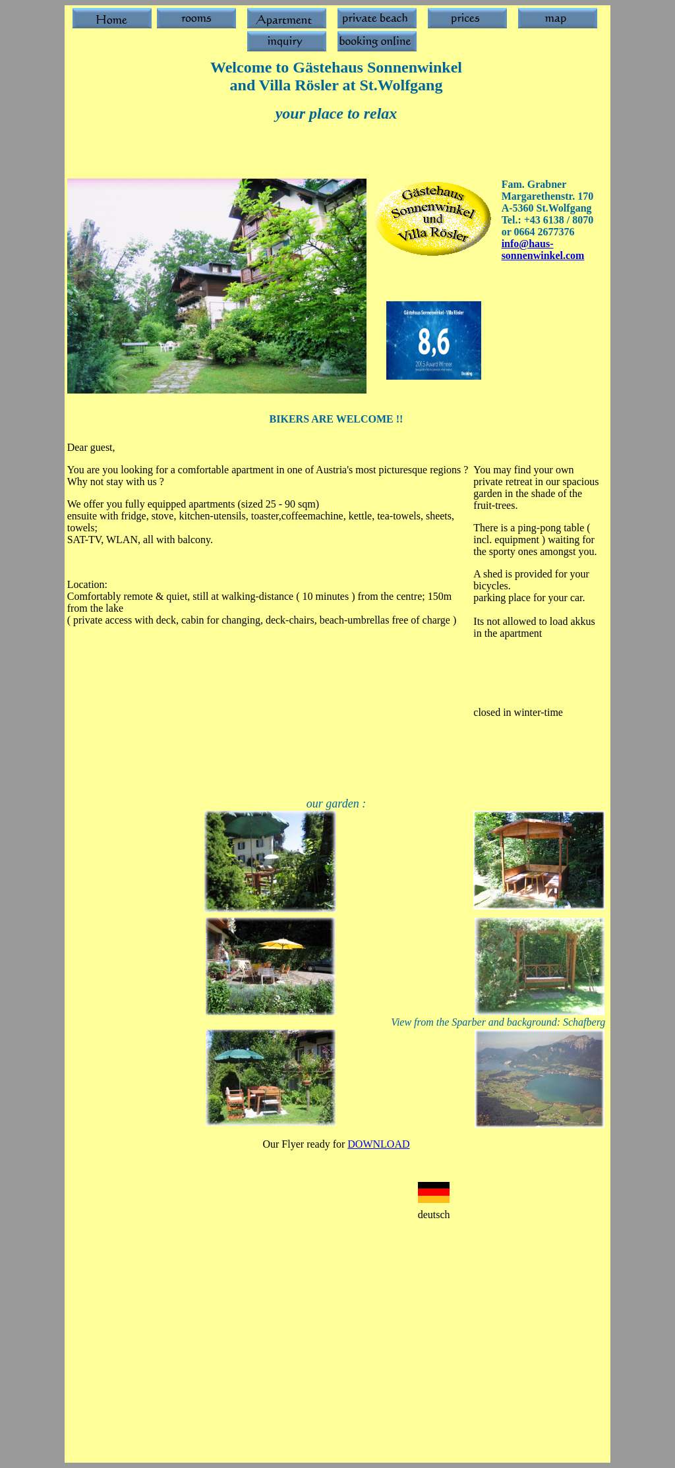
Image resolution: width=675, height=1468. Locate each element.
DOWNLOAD (378, 1144)
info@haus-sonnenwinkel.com (543, 249)
